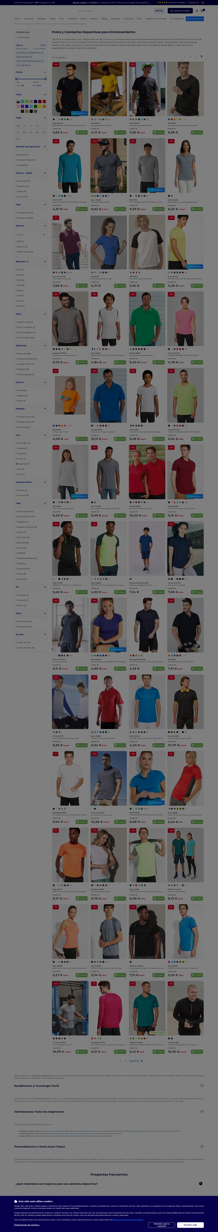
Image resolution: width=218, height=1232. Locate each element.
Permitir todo (190, 1225)
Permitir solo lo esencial (161, 1225)
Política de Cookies (121, 1220)
